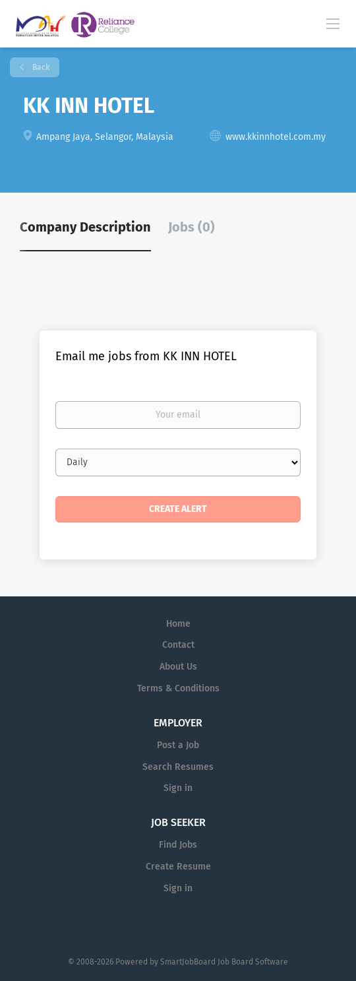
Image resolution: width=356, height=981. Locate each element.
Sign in (178, 788)
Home (178, 623)
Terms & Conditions (178, 688)
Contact (178, 644)
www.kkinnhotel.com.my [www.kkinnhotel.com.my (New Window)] (275, 136)
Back (39, 67)
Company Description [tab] (85, 227)
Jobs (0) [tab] (191, 227)
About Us (178, 666)
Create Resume (178, 866)
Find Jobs (178, 844)
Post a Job (178, 745)
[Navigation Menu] (333, 23)
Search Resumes (178, 767)
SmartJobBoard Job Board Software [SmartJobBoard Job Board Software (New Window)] (224, 961)
